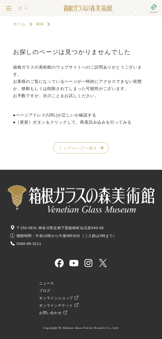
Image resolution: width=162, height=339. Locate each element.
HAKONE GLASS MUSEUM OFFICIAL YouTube (73, 263)
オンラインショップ (56, 298)
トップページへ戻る (78, 148)
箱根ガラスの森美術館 (87, 8)
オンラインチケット (154, 8)
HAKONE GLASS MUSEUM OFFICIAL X (103, 263)
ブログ (44, 291)
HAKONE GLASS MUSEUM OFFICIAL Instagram (88, 263)
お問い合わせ (50, 313)
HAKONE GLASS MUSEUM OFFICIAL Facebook (59, 263)
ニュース (46, 283)
